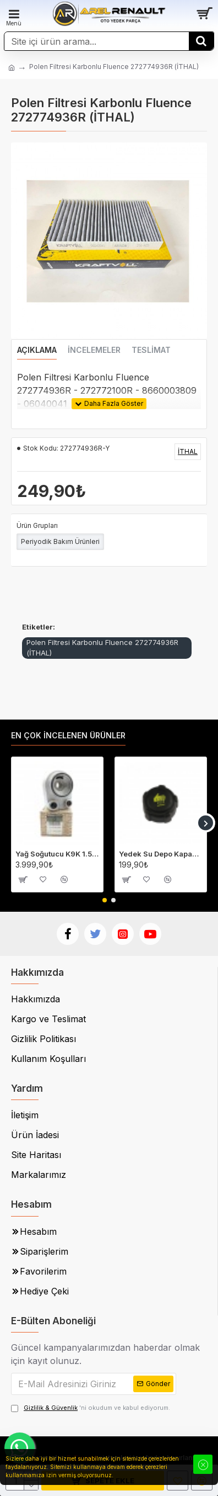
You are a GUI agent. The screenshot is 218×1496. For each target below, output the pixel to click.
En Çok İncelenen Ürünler (68, 735)
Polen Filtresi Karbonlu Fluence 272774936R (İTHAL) (102, 648)
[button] (205, 823)
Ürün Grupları (37, 525)
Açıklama (37, 350)
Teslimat (151, 350)
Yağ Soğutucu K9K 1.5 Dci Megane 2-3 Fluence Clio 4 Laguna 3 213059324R (57, 853)
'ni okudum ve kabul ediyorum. (90, 1408)
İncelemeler (94, 350)
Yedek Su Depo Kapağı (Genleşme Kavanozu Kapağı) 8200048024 (161, 853)
